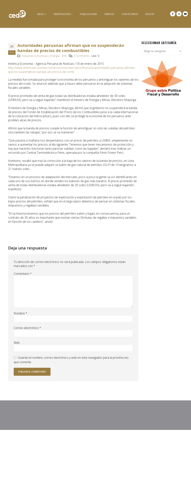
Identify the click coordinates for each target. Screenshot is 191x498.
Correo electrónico (27, 328)
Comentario (23, 274)
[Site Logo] (17, 14)
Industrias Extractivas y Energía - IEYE (44, 56)
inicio (40, 14)
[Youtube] (185, 13)
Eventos (109, 14)
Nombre (20, 313)
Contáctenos (130, 14)
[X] (179, 13)
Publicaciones (88, 14)
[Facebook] (172, 13)
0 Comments (81, 56)
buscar (149, 14)
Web (17, 343)
